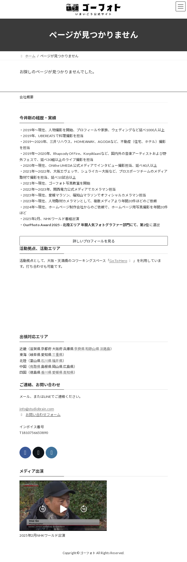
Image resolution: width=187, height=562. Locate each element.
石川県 (46, 360)
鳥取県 (35, 366)
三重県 (57, 354)
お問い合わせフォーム (43, 414)
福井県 (57, 360)
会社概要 (26, 97)
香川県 (46, 372)
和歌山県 (92, 349)
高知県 (68, 372)
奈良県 (79, 349)
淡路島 (105, 349)
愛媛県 (57, 372)
